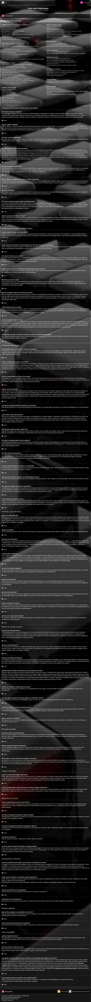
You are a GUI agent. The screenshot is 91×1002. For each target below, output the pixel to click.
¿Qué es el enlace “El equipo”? (54, 37)
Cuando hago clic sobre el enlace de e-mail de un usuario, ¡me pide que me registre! (23, 59)
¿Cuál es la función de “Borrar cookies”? (12, 39)
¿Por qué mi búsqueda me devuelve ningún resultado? (60, 60)
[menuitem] (4, 2)
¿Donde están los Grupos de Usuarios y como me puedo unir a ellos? (64, 31)
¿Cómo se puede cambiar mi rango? (11, 57)
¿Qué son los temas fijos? (8, 98)
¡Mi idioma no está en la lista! (9, 52)
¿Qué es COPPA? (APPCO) (9, 28)
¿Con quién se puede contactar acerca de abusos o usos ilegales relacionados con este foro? (67, 92)
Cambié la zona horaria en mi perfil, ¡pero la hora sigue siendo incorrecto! (20, 51)
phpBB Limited (67, 937)
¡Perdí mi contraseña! (7, 36)
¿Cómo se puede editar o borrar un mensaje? (13, 66)
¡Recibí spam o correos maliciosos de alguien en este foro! (61, 46)
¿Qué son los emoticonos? (8, 92)
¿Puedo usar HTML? (7, 90)
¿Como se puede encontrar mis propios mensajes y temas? (61, 65)
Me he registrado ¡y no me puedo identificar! (13, 31)
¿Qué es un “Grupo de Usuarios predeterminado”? (59, 36)
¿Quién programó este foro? (53, 88)
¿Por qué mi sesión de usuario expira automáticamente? (16, 37)
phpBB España (17, 997)
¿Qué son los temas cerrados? (9, 100)
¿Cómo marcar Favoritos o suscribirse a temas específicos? (61, 72)
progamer (6, 998)
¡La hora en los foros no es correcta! (11, 49)
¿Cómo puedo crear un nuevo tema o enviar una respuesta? (17, 64)
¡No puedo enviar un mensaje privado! (56, 43)
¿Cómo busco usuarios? (52, 63)
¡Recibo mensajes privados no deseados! (56, 44)
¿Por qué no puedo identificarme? (10, 32)
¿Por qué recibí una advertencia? (10, 77)
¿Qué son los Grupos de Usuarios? (55, 29)
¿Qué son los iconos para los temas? (11, 102)
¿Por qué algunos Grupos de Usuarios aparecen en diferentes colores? (64, 34)
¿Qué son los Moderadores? (53, 28)
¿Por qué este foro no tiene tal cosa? (55, 89)
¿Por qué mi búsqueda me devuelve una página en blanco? (61, 62)
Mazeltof (14, 998)
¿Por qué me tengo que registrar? (10, 26)
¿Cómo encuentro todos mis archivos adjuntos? (58, 82)
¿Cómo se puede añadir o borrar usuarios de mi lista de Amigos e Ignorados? (66, 53)
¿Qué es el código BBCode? (9, 89)
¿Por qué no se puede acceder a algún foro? (13, 74)
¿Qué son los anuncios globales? (10, 95)
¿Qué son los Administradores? (54, 26)
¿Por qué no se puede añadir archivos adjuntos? (14, 75)
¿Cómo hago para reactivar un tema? (11, 83)
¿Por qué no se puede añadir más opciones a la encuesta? (16, 71)
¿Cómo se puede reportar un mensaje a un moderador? (16, 79)
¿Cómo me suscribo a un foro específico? (56, 74)
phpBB (20, 285)
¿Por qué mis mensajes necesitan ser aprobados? (14, 82)
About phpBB (48, 939)
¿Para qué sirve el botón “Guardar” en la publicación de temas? (18, 80)
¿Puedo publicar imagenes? (9, 94)
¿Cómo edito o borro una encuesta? (11, 72)
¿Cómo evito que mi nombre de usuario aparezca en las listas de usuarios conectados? (20, 47)
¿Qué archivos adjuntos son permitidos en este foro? (59, 81)
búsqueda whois (48, 961)
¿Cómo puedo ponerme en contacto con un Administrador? (61, 94)
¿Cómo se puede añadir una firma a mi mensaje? (14, 67)
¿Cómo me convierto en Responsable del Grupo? (58, 32)
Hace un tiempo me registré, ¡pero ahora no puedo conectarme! (18, 34)
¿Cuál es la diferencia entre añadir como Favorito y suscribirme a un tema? (65, 70)
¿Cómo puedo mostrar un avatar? (10, 55)
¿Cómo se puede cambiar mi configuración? (13, 44)
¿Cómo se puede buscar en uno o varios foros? (58, 58)
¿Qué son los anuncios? (8, 97)
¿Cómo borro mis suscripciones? (54, 75)
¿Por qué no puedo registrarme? (10, 29)
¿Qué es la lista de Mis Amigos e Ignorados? (57, 51)
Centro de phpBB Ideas (80, 948)
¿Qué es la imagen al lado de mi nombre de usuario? (15, 54)
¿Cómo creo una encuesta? (9, 69)
